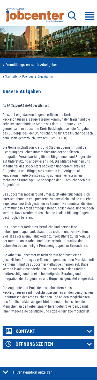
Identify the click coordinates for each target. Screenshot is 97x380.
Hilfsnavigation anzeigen (33, 372)
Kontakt (25, 331)
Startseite (11, 76)
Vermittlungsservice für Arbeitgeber (31, 65)
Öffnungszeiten (34, 344)
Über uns (27, 76)
